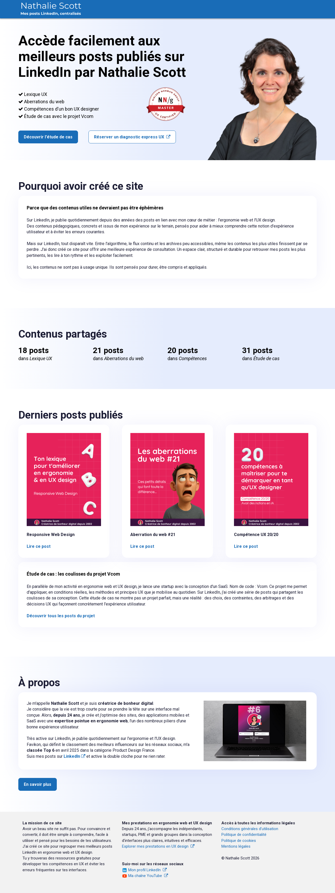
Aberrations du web (188, 8)
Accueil (118, 8)
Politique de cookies (238, 840)
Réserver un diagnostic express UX (132, 136)
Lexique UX (147, 8)
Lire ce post (39, 546)
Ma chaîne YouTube (148, 875)
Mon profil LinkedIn (147, 870)
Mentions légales (235, 846)
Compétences (232, 8)
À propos (302, 8)
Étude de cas (269, 8)
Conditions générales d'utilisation (249, 828)
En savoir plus (37, 784)
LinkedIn (74, 756)
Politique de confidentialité (243, 834)
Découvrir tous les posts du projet (61, 615)
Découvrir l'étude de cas (48, 136)
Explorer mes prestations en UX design (158, 846)
